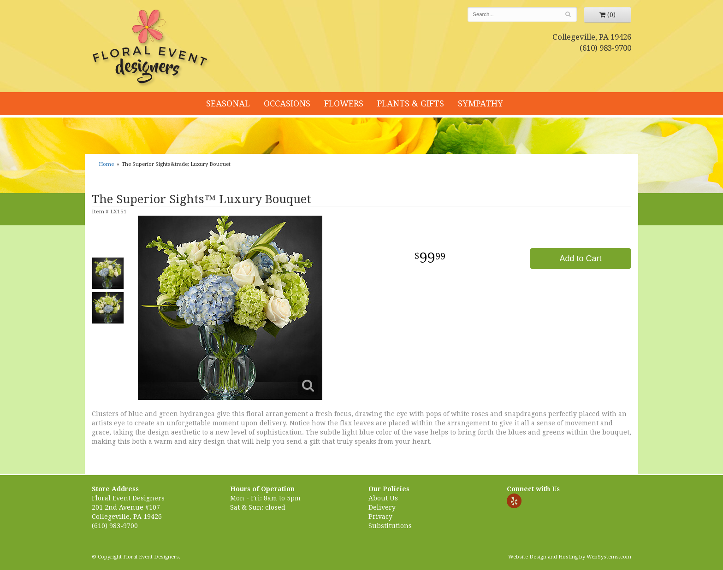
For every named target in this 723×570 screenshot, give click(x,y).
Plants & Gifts (410, 103)
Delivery (382, 507)
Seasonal (228, 103)
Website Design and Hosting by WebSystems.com (569, 557)
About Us (383, 498)
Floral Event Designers (151, 48)
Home (106, 164)
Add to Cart (580, 258)
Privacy (380, 516)
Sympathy (480, 103)
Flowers (343, 103)
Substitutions (390, 525)
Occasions (287, 103)
